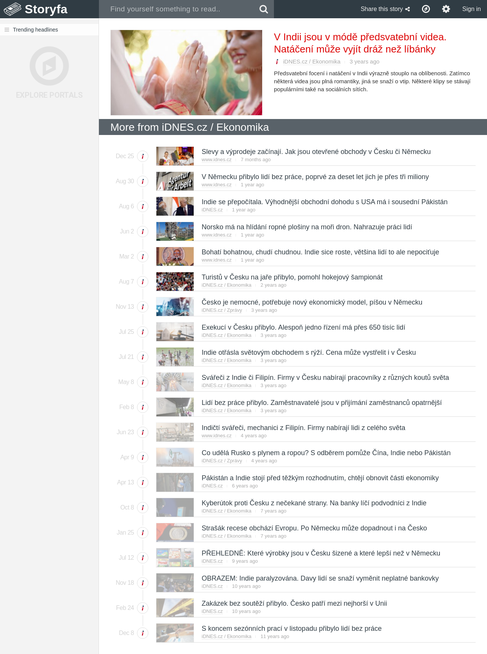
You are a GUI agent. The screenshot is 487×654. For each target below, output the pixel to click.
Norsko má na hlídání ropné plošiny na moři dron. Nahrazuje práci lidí (306, 227)
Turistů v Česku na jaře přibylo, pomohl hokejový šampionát (292, 277)
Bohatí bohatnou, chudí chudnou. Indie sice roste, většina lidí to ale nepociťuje (320, 252)
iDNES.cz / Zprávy (222, 310)
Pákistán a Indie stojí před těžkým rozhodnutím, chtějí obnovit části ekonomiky (320, 478)
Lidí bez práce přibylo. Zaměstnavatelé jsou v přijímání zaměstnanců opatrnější (321, 402)
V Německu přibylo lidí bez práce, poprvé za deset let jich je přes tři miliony (315, 177)
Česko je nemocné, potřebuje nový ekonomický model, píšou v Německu (312, 302)
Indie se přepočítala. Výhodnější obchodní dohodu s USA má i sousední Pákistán (324, 202)
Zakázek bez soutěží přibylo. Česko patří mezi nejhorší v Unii (294, 603)
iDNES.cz (212, 210)
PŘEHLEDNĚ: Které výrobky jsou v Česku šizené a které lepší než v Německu (320, 553)
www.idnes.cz (217, 159)
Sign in (471, 9)
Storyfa (46, 9)
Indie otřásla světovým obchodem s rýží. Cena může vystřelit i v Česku (308, 352)
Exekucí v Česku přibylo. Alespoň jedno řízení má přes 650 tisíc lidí (303, 327)
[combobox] (176, 9)
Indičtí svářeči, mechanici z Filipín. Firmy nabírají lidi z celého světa (303, 428)
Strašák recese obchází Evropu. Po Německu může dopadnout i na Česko (314, 528)
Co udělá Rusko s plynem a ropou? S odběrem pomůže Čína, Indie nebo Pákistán (326, 453)
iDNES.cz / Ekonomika (312, 61)
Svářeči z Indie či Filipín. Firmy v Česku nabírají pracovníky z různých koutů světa (325, 377)
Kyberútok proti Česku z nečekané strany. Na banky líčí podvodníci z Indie (314, 503)
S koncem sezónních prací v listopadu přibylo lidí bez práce (291, 628)
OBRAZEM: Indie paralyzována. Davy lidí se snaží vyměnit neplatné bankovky (320, 578)
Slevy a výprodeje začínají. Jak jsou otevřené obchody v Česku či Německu (316, 152)
